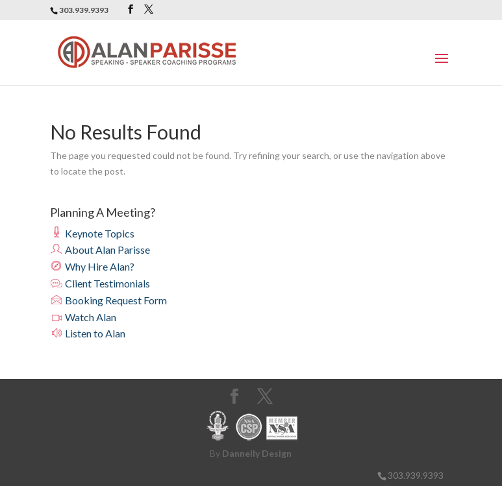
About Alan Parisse (100, 249)
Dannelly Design (257, 453)
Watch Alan (83, 317)
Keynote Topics (92, 233)
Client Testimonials (100, 283)
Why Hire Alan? (92, 266)
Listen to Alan (87, 333)
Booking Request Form (108, 300)
